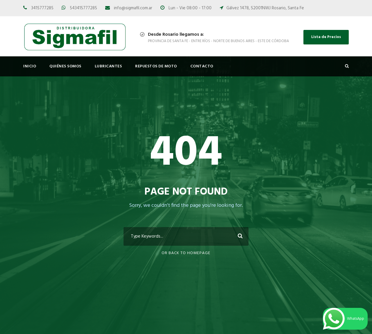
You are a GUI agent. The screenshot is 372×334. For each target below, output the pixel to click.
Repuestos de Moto (156, 66)
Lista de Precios (326, 37)
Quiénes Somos (65, 66)
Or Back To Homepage (186, 253)
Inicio (29, 66)
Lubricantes (108, 66)
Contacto (201, 66)
